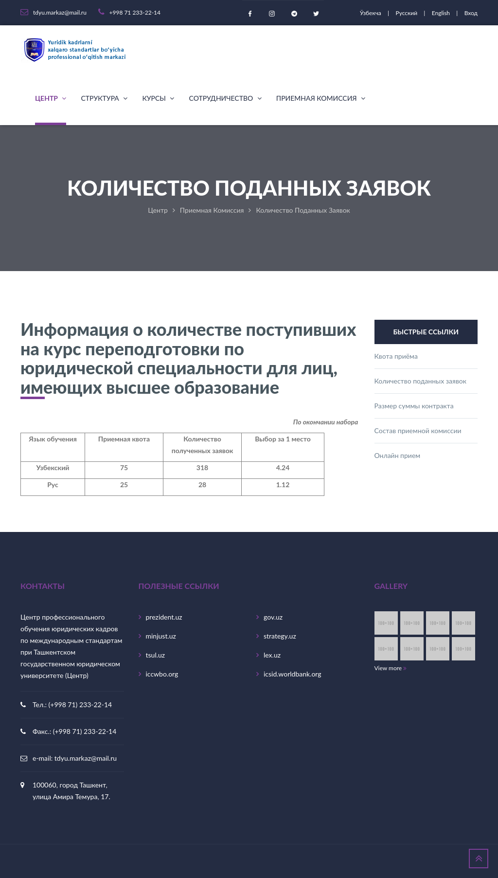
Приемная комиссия (320, 98)
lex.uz (272, 655)
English (441, 13)
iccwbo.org (162, 674)
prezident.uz (164, 617)
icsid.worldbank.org (292, 674)
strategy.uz (280, 636)
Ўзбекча (371, 13)
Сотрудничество (225, 98)
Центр (50, 98)
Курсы (158, 98)
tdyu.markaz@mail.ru (85, 758)
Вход (471, 13)
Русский (407, 13)
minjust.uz (161, 636)
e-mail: (43, 758)
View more (390, 668)
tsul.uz (155, 655)
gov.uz (273, 617)
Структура (104, 98)
